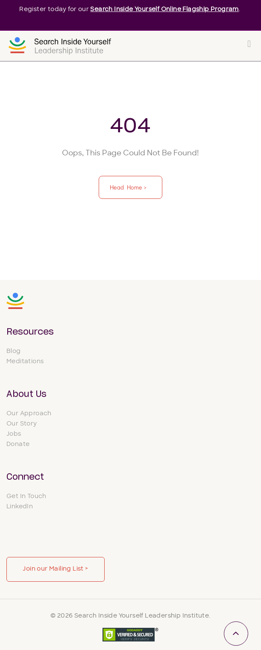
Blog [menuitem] (13, 351)
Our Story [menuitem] (21, 424)
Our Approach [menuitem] (29, 414)
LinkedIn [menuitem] (19, 507)
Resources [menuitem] (30, 332)
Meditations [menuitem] (25, 362)
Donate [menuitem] (17, 444)
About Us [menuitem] (26, 394)
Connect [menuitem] (25, 477)
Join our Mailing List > (55, 569)
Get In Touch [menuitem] (26, 496)
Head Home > (129, 187)
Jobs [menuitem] (13, 434)
